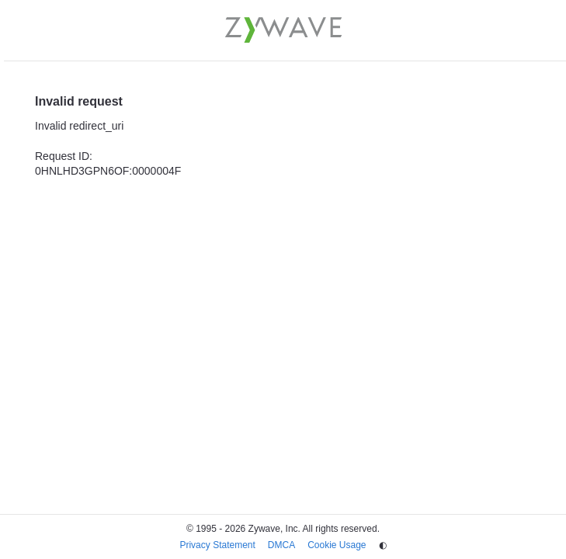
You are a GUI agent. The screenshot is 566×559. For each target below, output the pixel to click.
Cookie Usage (336, 545)
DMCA (281, 545)
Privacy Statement (217, 545)
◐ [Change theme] (383, 545)
